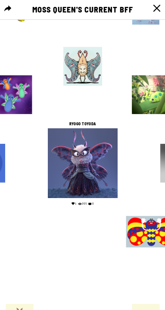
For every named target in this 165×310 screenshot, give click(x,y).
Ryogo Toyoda (82, 124)
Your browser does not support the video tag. (82, 259)
